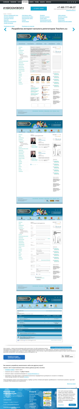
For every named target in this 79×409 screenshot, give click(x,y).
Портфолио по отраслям (28, 26)
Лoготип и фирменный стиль (11, 15)
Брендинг (31, 398)
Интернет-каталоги (44, 17)
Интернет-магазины (9, 17)
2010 (63, 356)
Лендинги (42, 15)
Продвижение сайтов (32, 400)
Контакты (48, 2)
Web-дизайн (32, 396)
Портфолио (9, 13)
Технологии (13, 2)
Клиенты (31, 2)
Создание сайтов (33, 394)
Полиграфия (61, 18)
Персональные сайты (27, 18)
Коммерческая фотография (65, 21)
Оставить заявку (39, 8)
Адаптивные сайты (26, 15)
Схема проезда (7, 399)
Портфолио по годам (9, 26)
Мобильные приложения (10, 21)
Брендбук (6, 20)
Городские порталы (9, 18)
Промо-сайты (43, 18)
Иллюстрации (25, 21)
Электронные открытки (45, 21)
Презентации (61, 20)
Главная (4, 13)
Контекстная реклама (32, 403)
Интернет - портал (69, 356)
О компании (6, 2)
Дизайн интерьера (8, 23)
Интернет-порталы (62, 17)
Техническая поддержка (32, 407)
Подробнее (61, 404)
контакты (26, 377)
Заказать (42, 2)
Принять (72, 404)
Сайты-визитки (61, 15)
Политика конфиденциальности (11, 407)
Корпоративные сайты (27, 17)
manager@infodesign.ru (71, 10)
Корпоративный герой (45, 20)
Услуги (19, 2)
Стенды (24, 20)
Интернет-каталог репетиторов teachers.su (63, 347)
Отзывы (37, 2)
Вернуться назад (71, 383)
